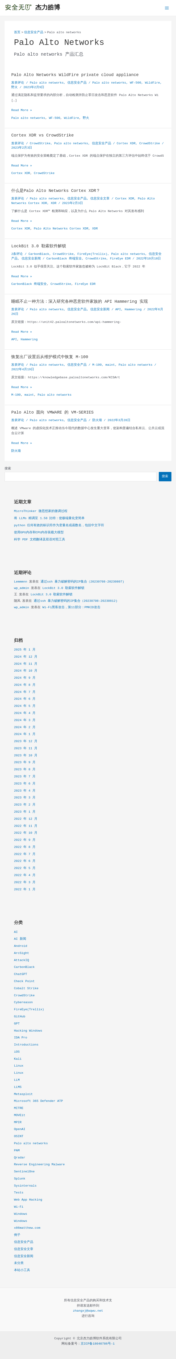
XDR (54, 203)
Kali (18, 1059)
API (118, 309)
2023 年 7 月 (25, 776)
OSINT (18, 1136)
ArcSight (21, 953)
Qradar (19, 1157)
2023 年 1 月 (25, 812)
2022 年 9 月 (25, 840)
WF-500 (135, 82)
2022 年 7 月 (25, 854)
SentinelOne (24, 1171)
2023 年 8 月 (25, 769)
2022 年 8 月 (25, 847)
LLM (17, 1080)
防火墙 (97, 420)
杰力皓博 (47, 7)
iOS (17, 1052)
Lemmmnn (20, 581)
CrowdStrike (24, 995)
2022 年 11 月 (25, 826)
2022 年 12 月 (25, 819)
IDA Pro (20, 1037)
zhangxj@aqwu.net (88, 1311)
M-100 (97, 365)
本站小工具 (22, 1270)
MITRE (18, 1108)
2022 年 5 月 (25, 868)
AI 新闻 (20, 939)
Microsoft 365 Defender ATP (38, 1101)
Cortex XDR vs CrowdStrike (42, 135)
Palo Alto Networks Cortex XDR (61, 228)
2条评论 (17, 254)
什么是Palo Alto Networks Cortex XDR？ (57, 190)
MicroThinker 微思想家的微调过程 (40, 511)
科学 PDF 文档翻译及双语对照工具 (39, 539)
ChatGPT (20, 974)
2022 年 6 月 (25, 861)
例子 (17, 1235)
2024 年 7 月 (25, 692)
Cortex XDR (126, 143)
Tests (18, 1192)
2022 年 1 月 (25, 889)
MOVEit (19, 1115)
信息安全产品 (23, 1242)
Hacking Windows (28, 1030)
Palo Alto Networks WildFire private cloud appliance (75, 75)
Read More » (21, 110)
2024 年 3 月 (25, 720)
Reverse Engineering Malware (39, 1164)
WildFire (152, 82)
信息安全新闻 (23, 1256)
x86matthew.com (27, 1228)
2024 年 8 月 (25, 685)
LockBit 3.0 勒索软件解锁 (63, 588)
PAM (17, 1150)
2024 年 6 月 (25, 699)
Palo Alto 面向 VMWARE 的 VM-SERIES (52, 412)
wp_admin (21, 588)
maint (110, 365)
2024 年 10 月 (25, 671)
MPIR (18, 1122)
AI (16, 932)
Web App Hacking (28, 1199)
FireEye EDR (120, 258)
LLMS (18, 1087)
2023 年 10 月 (25, 755)
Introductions (26, 1044)
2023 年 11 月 (25, 748)
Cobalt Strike (26, 988)
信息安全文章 (23, 1249)
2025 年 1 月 (25, 649)
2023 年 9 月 (25, 762)
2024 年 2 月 (25, 727)
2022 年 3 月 (25, 882)
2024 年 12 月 (25, 657)
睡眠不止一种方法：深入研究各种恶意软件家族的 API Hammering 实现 (79, 301)
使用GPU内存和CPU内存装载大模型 (39, 532)
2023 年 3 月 (25, 797)
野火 (14, 87)
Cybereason (23, 1002)
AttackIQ (21, 960)
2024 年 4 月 (25, 713)
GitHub (19, 1016)
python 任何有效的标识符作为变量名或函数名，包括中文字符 (59, 525)
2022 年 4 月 (25, 875)
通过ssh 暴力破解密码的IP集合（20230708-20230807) (82, 581)
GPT (17, 1023)
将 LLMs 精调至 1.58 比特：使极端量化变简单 (49, 518)
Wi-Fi (18, 1207)
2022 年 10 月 (25, 833)
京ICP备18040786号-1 (98, 1343)
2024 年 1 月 (25, 734)
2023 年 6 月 (25, 783)
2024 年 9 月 (25, 678)
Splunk (19, 1178)
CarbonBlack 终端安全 (64, 258)
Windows (20, 1214)
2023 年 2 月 (25, 804)
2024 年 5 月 (25, 706)
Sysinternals (25, 1185)
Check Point (24, 981)
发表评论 (17, 82)
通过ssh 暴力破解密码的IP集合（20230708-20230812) (75, 601)
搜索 (8, 468)
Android (20, 946)
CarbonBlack (24, 967)
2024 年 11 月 (25, 664)
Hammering (133, 309)
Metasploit (23, 1094)
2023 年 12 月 (25, 741)
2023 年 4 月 (25, 791)
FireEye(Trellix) (29, 1009)
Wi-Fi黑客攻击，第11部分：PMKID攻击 (71, 607)
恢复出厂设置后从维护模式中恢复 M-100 (49, 357)
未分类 (19, 1263)
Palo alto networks (31, 1143)
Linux (18, 1066)
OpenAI (19, 1129)
